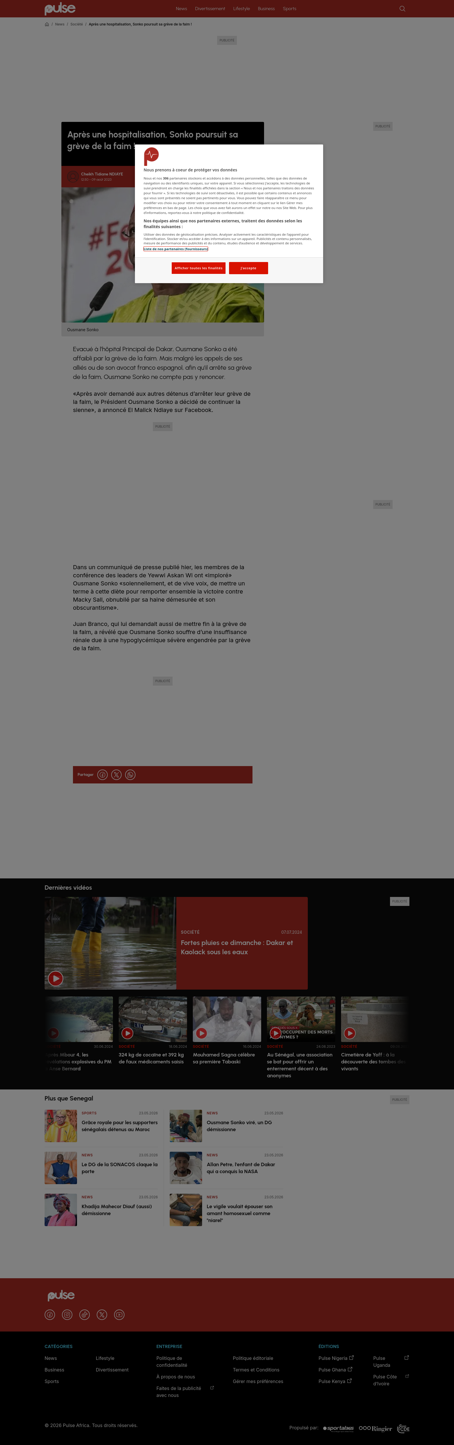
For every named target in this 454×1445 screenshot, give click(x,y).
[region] (229, 213)
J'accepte (248, 268)
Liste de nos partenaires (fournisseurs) (176, 249)
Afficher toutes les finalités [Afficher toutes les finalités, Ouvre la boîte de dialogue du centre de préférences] (198, 268)
